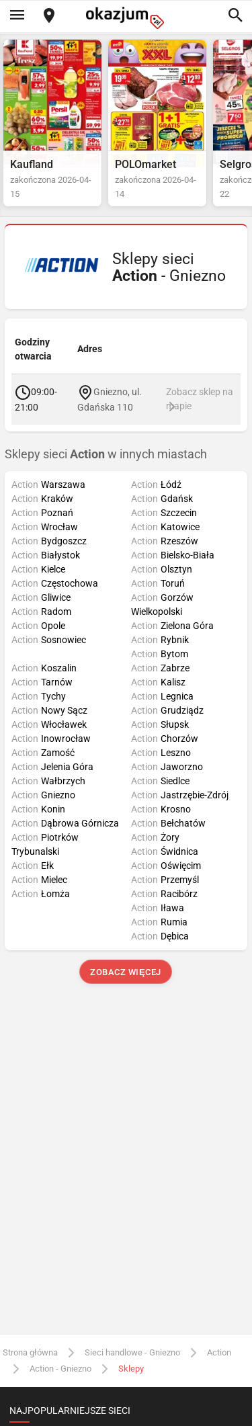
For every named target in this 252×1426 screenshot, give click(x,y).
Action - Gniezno (60, 1369)
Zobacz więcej (126, 972)
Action (219, 1352)
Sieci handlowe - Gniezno (132, 1352)
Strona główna (30, 1352)
